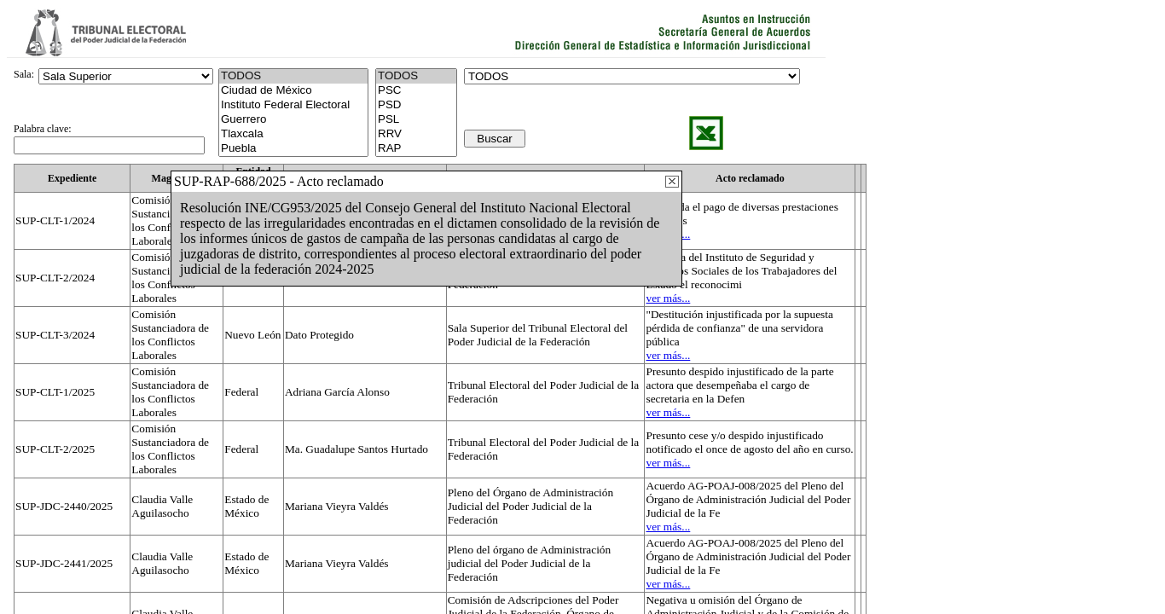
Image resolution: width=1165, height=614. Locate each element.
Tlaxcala (293, 134)
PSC (416, 91)
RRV (416, 134)
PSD (416, 105)
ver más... (668, 298)
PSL (416, 120)
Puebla (293, 149)
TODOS (416, 76)
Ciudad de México (293, 91)
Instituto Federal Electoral (293, 105)
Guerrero (293, 120)
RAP (416, 149)
